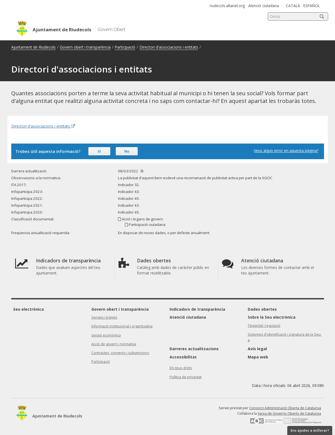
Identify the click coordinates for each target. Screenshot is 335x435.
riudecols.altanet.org (227, 5)
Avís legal (257, 348)
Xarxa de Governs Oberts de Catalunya (289, 413)
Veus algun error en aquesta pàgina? (286, 150)
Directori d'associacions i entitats (168, 47)
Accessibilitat (183, 357)
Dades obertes (262, 309)
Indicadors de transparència (197, 309)
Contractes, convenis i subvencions (120, 352)
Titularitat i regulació (264, 325)
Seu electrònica (28, 309)
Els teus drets (181, 368)
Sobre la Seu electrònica (271, 317)
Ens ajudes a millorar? (310, 430)
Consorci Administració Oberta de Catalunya (285, 408)
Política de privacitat (186, 377)
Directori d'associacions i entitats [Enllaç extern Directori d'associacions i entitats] (43, 126)
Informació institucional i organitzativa (122, 326)
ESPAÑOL (311, 5)
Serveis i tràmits (104, 317)
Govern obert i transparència (85, 47)
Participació (125, 47)
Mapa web (258, 357)
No (126, 151)
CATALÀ (293, 5)
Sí (99, 151)
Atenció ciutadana (263, 5)
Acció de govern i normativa (113, 344)
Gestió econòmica (106, 335)
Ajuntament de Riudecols (33, 47)
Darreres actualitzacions (194, 348)
